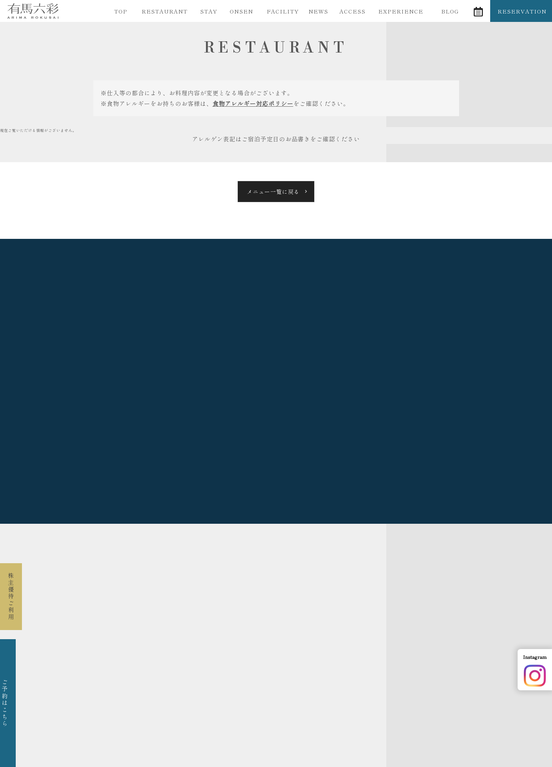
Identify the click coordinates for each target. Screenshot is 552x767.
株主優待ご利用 (11, 596)
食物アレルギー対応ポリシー (253, 103)
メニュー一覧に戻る (273, 191)
